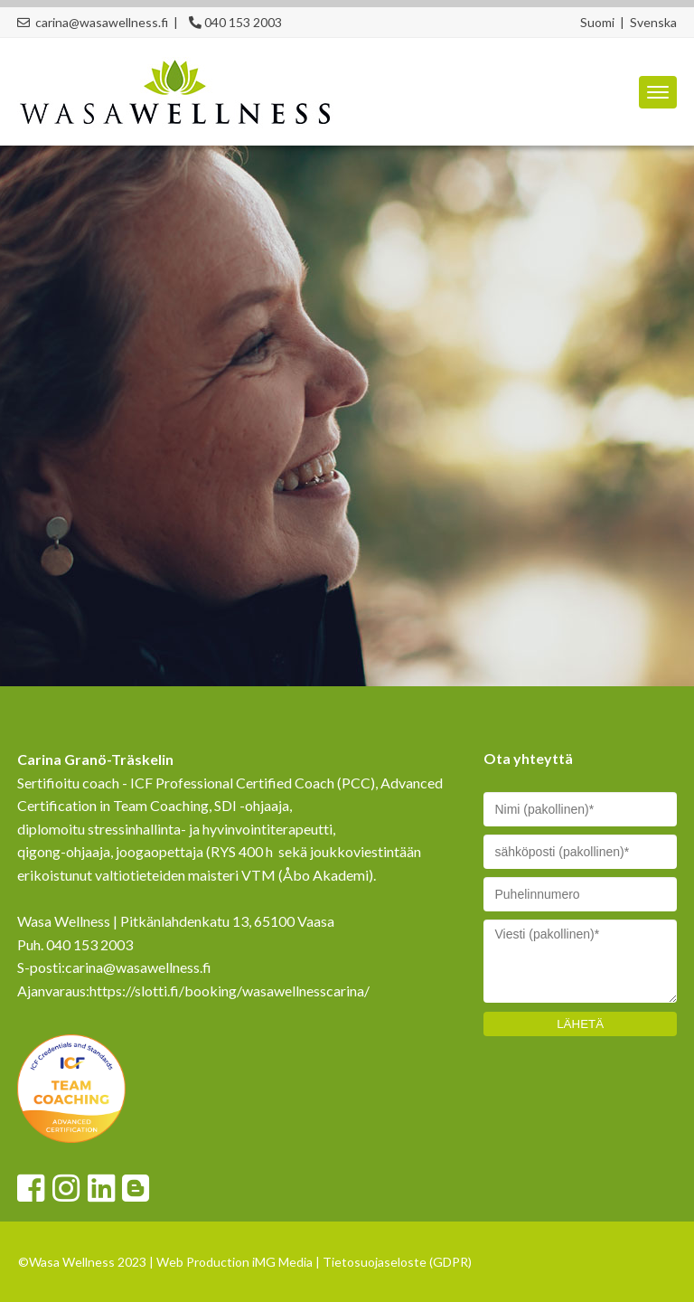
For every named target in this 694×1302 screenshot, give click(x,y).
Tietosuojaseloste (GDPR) (397, 1261)
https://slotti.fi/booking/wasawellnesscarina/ (229, 990)
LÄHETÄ (580, 1024)
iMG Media (282, 1261)
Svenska (653, 22)
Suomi (597, 22)
